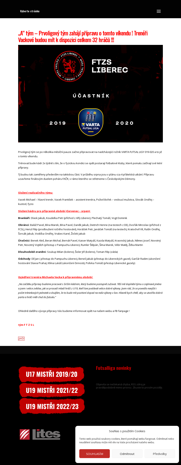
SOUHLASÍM (94, 454)
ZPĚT (21, 338)
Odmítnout (127, 454)
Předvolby (160, 454)
